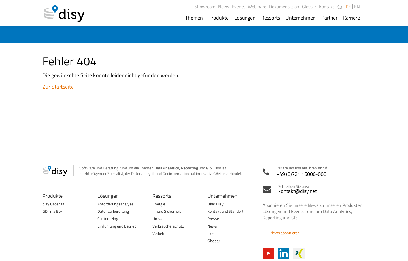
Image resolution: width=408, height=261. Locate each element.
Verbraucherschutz (168, 226)
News (223, 6)
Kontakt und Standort (225, 211)
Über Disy (215, 204)
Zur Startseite (58, 86)
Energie (158, 204)
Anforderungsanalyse (115, 204)
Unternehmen (301, 17)
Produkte (219, 17)
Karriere (351, 17)
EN (357, 6)
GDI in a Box (52, 211)
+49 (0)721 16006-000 (301, 174)
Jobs (210, 233)
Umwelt (159, 219)
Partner (329, 17)
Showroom (205, 6)
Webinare (257, 6)
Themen (194, 17)
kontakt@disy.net (297, 191)
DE (348, 6)
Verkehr (159, 233)
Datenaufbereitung (113, 211)
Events (238, 6)
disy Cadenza (53, 204)
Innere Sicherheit (166, 211)
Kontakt (326, 6)
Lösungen (245, 17)
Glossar (309, 6)
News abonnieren (285, 233)
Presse (213, 219)
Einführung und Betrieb (116, 226)
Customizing (107, 219)
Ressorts (270, 17)
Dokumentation (284, 6)
